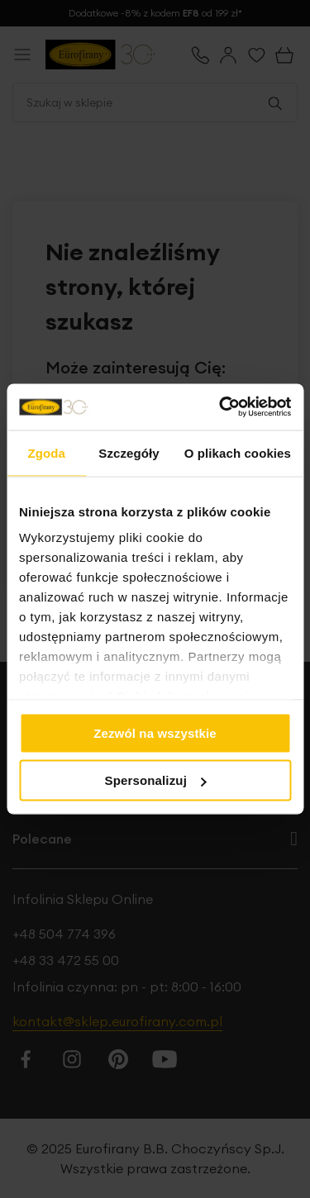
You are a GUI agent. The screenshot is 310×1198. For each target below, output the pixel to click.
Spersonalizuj (156, 780)
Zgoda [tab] (46, 452)
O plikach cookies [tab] (237, 452)
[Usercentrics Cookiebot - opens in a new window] (220, 407)
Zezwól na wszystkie (155, 732)
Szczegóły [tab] (128, 452)
